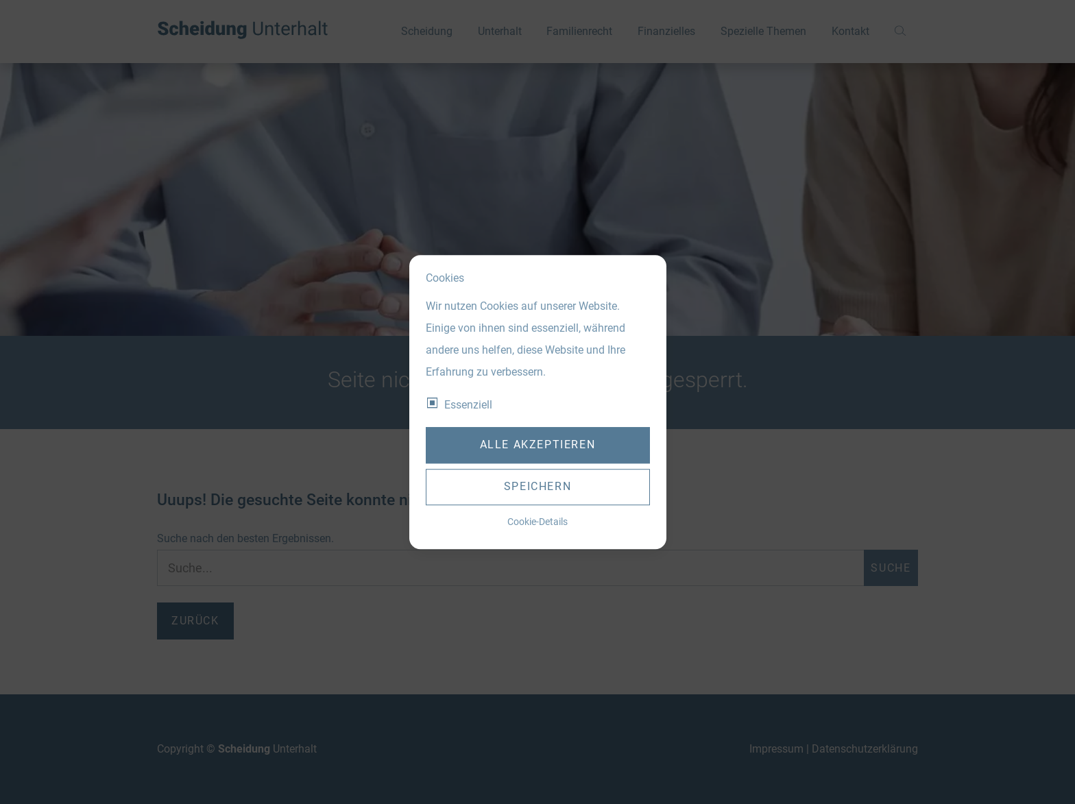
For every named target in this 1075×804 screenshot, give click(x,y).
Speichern (537, 487)
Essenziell (468, 404)
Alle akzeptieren (538, 445)
